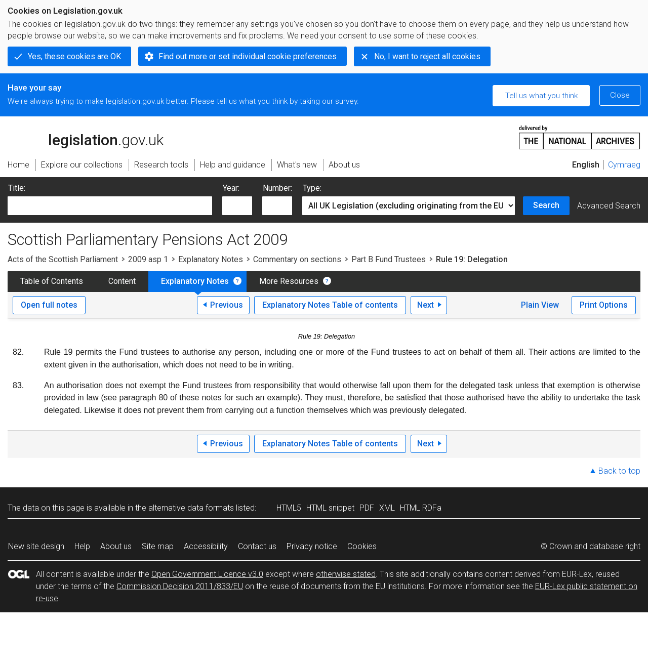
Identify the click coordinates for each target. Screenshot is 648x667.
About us (116, 546)
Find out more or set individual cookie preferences (247, 56)
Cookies (362, 546)
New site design (36, 546)
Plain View (540, 305)
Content (122, 281)
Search (546, 205)
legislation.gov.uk (86, 136)
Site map (158, 546)
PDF (366, 508)
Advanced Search (608, 206)
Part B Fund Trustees (388, 259)
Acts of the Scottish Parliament (63, 259)
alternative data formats (191, 508)
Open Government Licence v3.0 (207, 574)
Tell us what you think (541, 95)
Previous (226, 305)
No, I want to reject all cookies (427, 56)
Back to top (619, 471)
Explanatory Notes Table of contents (330, 305)
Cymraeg (624, 165)
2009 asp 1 (148, 259)
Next (425, 305)
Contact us (257, 546)
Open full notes (49, 305)
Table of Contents (51, 281)
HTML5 (288, 508)
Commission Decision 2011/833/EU (179, 586)
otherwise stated (346, 574)
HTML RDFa (420, 508)
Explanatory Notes (210, 259)
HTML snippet (330, 508)
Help (82, 546)
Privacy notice (312, 546)
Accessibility (206, 546)
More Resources (288, 281)
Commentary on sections (297, 259)
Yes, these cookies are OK (74, 56)
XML (387, 508)
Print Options (604, 305)
